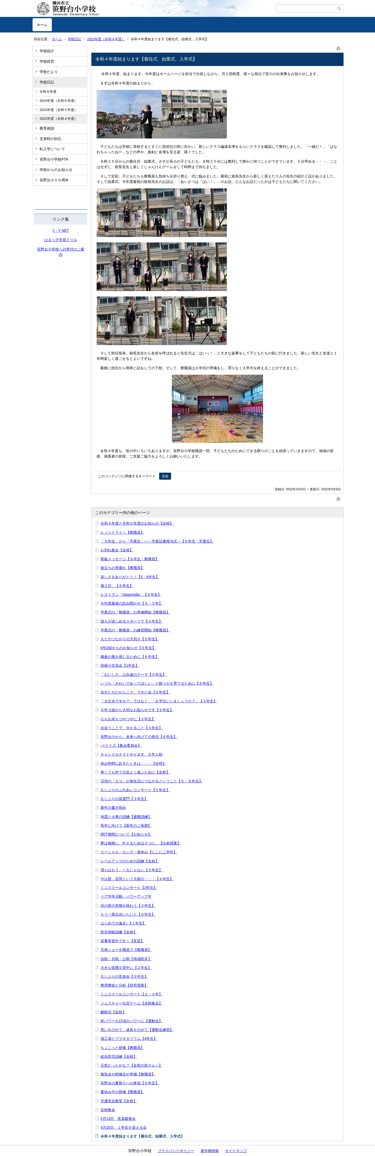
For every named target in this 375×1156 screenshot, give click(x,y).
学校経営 (47, 61)
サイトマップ (236, 1151)
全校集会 (108, 1110)
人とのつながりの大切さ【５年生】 (130, 639)
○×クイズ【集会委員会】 (121, 745)
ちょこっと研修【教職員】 (122, 1048)
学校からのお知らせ (56, 170)
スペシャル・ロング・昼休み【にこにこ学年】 (139, 852)
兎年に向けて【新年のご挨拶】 (126, 825)
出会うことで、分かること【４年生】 (131, 728)
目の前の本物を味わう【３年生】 (128, 905)
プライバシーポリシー (176, 1151)
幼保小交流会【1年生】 (120, 665)
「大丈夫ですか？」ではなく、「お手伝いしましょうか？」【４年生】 (159, 701)
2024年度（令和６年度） (59, 101)
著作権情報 (210, 1151)
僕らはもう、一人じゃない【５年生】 (131, 870)
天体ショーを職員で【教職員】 (126, 950)
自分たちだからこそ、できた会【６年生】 (135, 692)
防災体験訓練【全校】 (119, 932)
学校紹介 (47, 51)
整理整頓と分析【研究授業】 (124, 985)
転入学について (52, 149)
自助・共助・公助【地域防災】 (126, 959)
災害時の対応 (50, 139)
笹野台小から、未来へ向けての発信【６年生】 (139, 737)
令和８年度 (48, 92)
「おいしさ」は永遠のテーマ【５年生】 (133, 674)
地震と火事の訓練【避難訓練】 (126, 817)
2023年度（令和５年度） (59, 110)
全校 (165, 476)
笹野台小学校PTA (54, 159)
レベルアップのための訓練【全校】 (130, 861)
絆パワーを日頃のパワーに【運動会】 (131, 1021)
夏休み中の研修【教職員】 (122, 1092)
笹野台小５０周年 (54, 180)
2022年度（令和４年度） (106, 39)
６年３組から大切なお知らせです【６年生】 (137, 710)
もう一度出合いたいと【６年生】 (128, 914)
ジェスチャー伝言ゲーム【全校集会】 (131, 1003)
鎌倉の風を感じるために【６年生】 (130, 657)
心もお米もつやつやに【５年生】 (128, 719)
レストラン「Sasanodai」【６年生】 (131, 594)
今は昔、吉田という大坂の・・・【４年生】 (137, 879)
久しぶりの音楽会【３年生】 (124, 976)
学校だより (49, 72)
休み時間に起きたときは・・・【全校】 (133, 763)
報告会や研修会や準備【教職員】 (128, 1074)
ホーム (42, 25)
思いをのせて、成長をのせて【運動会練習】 (137, 1030)
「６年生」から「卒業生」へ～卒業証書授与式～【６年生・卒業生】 (157, 541)
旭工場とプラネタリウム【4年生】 (129, 1038)
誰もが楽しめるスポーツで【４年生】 (131, 621)
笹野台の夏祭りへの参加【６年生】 (130, 1083)
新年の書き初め (113, 807)
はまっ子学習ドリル (60, 240)
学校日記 (74, 39)
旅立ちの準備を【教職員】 (122, 568)
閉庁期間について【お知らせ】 (126, 834)
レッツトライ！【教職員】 (122, 532)
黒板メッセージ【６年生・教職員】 (130, 559)
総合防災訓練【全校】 (119, 1056)
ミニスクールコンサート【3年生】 (129, 888)
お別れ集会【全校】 (117, 550)
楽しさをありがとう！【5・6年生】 (130, 577)
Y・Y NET (60, 230)
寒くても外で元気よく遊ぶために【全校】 (135, 772)
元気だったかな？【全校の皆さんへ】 (131, 1065)
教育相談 (47, 128)
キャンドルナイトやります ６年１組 (131, 754)
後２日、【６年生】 (117, 586)
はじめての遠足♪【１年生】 (123, 923)
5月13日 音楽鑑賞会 (118, 1119)
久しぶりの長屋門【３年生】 (124, 799)
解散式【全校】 (113, 1012)
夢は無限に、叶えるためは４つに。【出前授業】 (141, 843)
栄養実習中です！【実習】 (122, 941)
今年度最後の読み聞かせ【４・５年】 (131, 603)
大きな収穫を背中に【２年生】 (126, 968)
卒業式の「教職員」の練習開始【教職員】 (135, 630)
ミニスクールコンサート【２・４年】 (131, 994)
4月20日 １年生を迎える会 (124, 1127)
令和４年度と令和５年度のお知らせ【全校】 (137, 523)
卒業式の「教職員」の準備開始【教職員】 (135, 612)
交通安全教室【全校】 (119, 1101)
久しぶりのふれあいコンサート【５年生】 (135, 790)
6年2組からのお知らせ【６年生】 (128, 648)
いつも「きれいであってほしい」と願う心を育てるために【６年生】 (157, 683)
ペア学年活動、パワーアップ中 (126, 896)
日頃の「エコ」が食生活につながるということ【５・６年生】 (152, 781)
